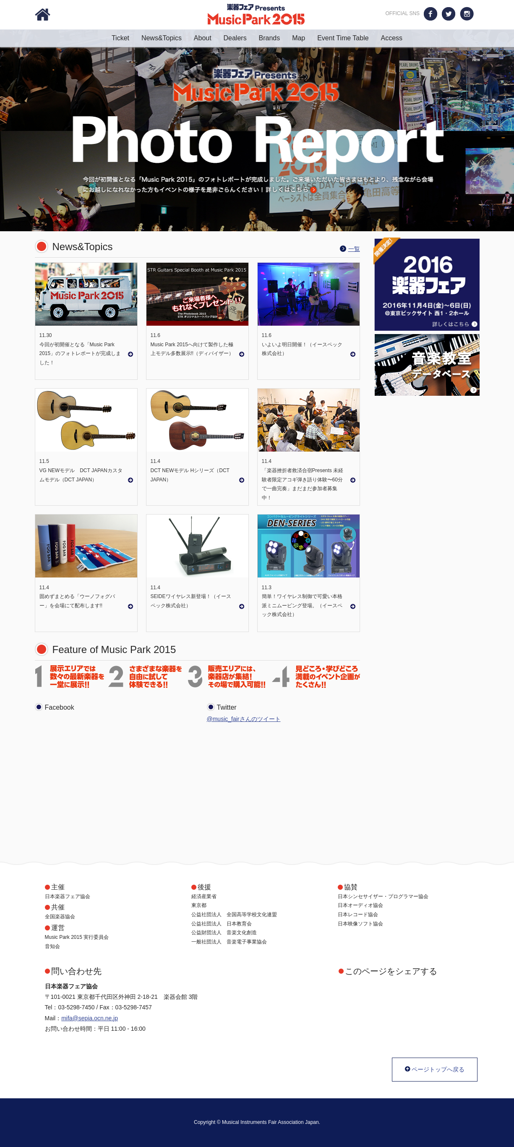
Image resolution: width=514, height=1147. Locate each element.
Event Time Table (348, 38)
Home (42, 14)
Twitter (449, 14)
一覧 (354, 249)
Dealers (240, 38)
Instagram (467, 14)
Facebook (431, 14)
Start (503, 216)
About (208, 38)
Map (304, 38)
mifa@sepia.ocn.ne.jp (89, 1018)
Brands (275, 38)
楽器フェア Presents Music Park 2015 (256, 14)
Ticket (126, 38)
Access (391, 38)
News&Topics (166, 38)
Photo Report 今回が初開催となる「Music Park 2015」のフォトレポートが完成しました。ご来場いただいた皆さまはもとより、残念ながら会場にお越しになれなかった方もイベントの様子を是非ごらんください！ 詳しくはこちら (257, 130)
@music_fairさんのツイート (244, 719)
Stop (510, 216)
